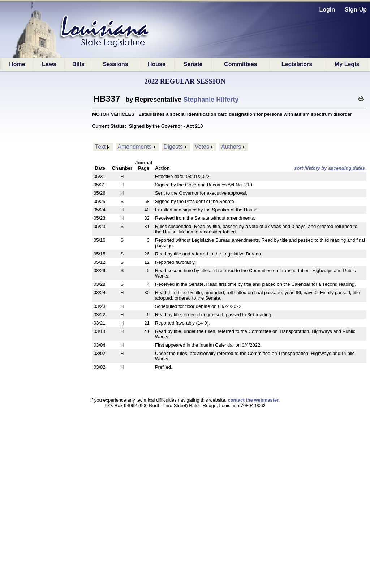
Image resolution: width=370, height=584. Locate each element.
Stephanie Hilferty (210, 99)
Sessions (115, 64)
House (156, 64)
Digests (173, 147)
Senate (193, 64)
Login (327, 10)
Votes (202, 147)
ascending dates (346, 168)
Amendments (134, 147)
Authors (231, 147)
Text (100, 147)
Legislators (296, 64)
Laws (49, 64)
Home (17, 64)
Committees (240, 64)
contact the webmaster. (254, 400)
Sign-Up (356, 10)
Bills (78, 64)
